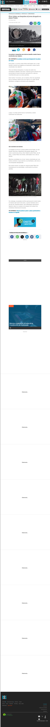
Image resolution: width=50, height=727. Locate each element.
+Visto (25, 260)
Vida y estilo (39, 5)
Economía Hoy (11, 5)
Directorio (45, 711)
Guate (21, 5)
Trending (45, 5)
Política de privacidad (43, 707)
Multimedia (4, 705)
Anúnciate (45, 704)
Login (7, 1)
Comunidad (31, 13)
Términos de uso (44, 709)
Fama (34, 5)
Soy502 (5, 5)
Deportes (30, 5)
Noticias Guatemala (15, 13)
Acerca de (45, 705)
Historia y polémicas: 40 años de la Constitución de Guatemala (21, 324)
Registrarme (12, 1)
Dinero (25, 5)
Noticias (17, 5)
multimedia (25, 8)
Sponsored (10, 705)
